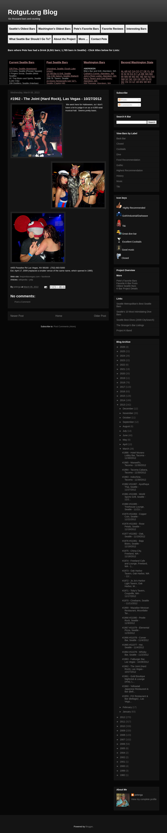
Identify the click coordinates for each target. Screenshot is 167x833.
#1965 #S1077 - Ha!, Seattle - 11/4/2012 (133, 646)
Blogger (89, 826)
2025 (123, 351)
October (127, 417)
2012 (123, 717)
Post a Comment (22, 302)
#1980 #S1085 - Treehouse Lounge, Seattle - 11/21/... (133, 507)
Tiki (118, 186)
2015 (123, 396)
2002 (123, 757)
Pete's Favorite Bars (126, 280)
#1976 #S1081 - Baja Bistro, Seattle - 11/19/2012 (133, 544)
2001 (123, 761)
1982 (123, 775)
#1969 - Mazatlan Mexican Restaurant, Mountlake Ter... (135, 610)
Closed (120, 143)
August (126, 426)
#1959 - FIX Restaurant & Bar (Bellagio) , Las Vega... (135, 699)
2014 (123, 400)
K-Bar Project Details (127, 288)
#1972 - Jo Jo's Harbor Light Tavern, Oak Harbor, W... (133, 583)
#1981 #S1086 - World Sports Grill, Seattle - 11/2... (134, 497)
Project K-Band (124, 330)
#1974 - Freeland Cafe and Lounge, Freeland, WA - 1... (135, 563)
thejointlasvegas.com (30, 276)
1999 (123, 770)
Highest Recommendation (129, 170)
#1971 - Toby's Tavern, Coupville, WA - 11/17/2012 (133, 593)
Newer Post (17, 315)
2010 (123, 726)
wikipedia (23, 279)
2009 (123, 730)
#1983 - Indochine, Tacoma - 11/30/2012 (134, 478)
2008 (123, 735)
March (126, 448)
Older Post (100, 315)
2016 (123, 391)
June (125, 435)
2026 (123, 347)
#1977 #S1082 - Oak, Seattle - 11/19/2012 (133, 535)
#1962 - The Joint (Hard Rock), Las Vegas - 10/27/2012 (134, 669)
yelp (31, 279)
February (127, 707)
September (128, 422)
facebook (46, 276)
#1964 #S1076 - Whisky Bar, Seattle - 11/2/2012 (135, 653)
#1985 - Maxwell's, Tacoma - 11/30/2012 (134, 464)
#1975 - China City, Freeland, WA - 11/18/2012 (132, 554)
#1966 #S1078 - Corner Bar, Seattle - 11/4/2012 (135, 639)
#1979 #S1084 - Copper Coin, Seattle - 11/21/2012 (134, 517)
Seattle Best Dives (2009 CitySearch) (135, 320)
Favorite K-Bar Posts (126, 283)
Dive (118, 154)
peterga (139, 795)
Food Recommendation (128, 160)
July (125, 431)
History (120, 176)
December (128, 408)
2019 (123, 378)
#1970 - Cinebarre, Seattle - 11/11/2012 (135, 602)
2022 (123, 364)
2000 (123, 766)
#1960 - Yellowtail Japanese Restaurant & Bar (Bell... (135, 689)
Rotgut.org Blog (32, 12)
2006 (123, 744)
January (127, 711)
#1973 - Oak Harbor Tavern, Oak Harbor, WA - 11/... (135, 573)
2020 (123, 373)
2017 (123, 387)
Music (119, 181)
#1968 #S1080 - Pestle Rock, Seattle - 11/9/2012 (133, 620)
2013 (123, 404)
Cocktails (121, 149)
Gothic (119, 165)
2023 (123, 360)
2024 (123, 355)
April (125, 444)
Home (58, 315)
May (125, 439)
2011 (123, 721)
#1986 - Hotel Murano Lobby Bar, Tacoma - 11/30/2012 (133, 455)
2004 (123, 752)
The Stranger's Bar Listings (130, 325)
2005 (123, 748)
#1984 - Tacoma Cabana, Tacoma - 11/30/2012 (135, 471)
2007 (123, 739)
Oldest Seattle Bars (126, 286)
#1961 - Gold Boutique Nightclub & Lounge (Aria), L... (133, 679)
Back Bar (121, 138)
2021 (123, 369)
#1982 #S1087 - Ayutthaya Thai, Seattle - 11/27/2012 (135, 487)
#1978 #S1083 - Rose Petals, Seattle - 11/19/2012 (133, 526)
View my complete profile (144, 799)
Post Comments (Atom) (65, 326)
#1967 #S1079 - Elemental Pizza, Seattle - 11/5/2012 (135, 630)
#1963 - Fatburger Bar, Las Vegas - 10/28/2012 (135, 660)
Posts (122, 100)
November (128, 413)
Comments (125, 105)
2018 (123, 382)
